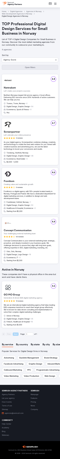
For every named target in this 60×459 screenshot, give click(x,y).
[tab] (7, 344)
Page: (22, 334)
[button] (30, 60)
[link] (50, 3)
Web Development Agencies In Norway (17, 14)
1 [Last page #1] (36, 334)
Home (4, 11)
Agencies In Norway (34, 11)
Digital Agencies (16, 11)
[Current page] (29, 334)
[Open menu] (55, 3)
